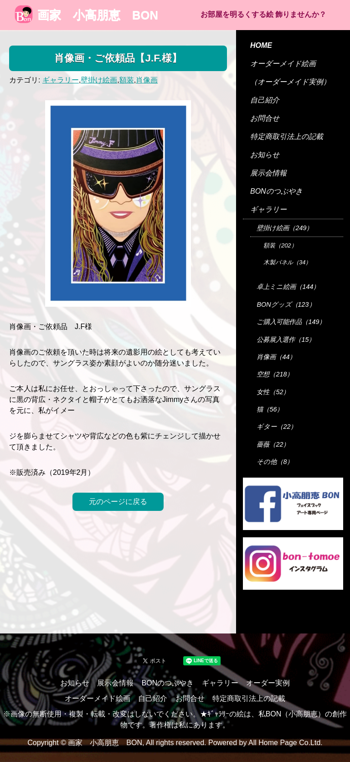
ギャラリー (60, 80)
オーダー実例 (268, 683)
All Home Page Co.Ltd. (285, 743)
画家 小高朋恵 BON (86, 15)
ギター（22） (277, 426)
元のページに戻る (118, 501)
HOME (261, 45)
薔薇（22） (273, 444)
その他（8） (275, 461)
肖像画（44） (276, 356)
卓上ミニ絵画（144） (288, 286)
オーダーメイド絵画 (283, 63)
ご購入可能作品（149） (291, 321)
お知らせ (264, 155)
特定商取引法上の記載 (286, 136)
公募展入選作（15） (286, 339)
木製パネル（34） (287, 262)
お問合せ (264, 118)
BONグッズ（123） (286, 304)
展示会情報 (268, 173)
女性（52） (273, 392)
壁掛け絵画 (99, 80)
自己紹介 (264, 100)
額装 (126, 80)
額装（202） (280, 245)
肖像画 (147, 80)
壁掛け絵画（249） (285, 228)
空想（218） (275, 374)
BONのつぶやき (276, 191)
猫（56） (270, 409)
